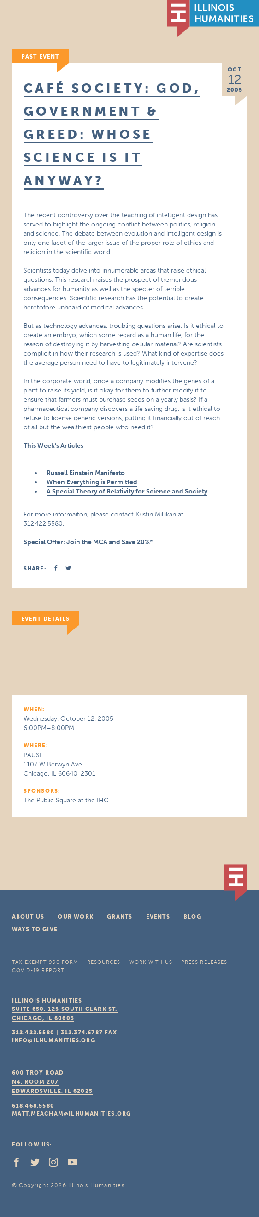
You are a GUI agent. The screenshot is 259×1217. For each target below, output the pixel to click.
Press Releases (204, 962)
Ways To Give (35, 929)
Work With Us (151, 962)
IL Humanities (213, 18)
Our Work (76, 917)
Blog (192, 917)
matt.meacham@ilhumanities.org (71, 1113)
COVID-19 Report (38, 971)
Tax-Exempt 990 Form (45, 962)
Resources (104, 962)
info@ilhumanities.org (53, 1040)
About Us (28, 917)
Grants (119, 917)
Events (158, 917)
